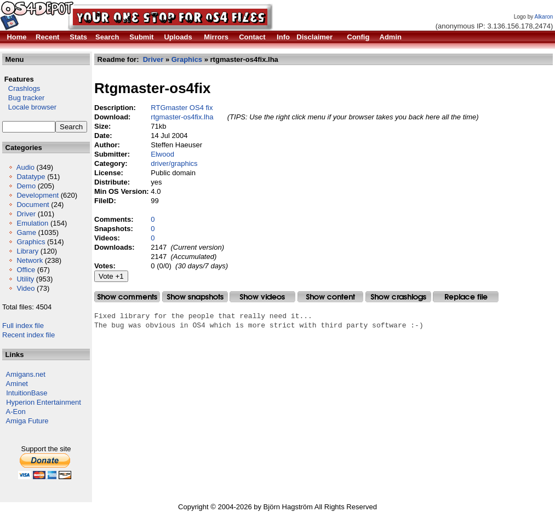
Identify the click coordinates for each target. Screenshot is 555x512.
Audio (25, 167)
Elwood (162, 154)
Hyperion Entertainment (43, 402)
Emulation (32, 223)
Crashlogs (21, 88)
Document (32, 204)
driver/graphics (174, 163)
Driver (26, 214)
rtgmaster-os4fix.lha (182, 117)
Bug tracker (23, 98)
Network (29, 260)
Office (25, 270)
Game (26, 232)
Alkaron (543, 17)
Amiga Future (27, 421)
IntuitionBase (26, 393)
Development (37, 195)
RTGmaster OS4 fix (182, 107)
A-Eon (16, 411)
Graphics (30, 242)
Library (27, 251)
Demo (26, 186)
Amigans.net (25, 374)
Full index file (23, 325)
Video (25, 288)
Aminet (17, 383)
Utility (25, 279)
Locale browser (29, 107)
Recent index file (28, 335)
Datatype (30, 176)
